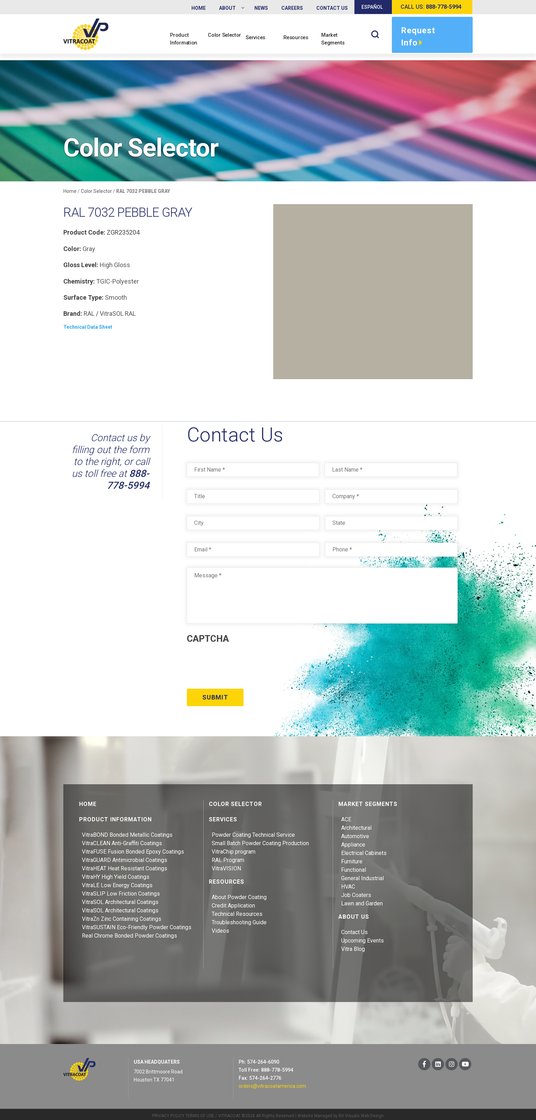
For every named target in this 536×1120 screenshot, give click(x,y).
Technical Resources (237, 910)
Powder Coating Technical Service (253, 831)
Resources (299, 42)
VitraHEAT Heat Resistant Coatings (124, 865)
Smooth (116, 297)
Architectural (356, 824)
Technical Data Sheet (87, 327)
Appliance (353, 841)
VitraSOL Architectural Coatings (120, 898)
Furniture (351, 858)
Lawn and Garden (362, 900)
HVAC (348, 883)
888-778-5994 (128, 480)
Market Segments (337, 39)
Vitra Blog (353, 945)
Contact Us (354, 928)
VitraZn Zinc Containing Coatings (121, 915)
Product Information (187, 39)
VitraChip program (233, 848)
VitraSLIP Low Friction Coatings (121, 890)
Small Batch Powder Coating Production (260, 839)
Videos (220, 927)
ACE (346, 816)
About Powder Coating (239, 893)
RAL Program (228, 856)
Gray (89, 249)
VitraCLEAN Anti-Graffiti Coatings (122, 839)
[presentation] (240, 663)
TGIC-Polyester (117, 281)
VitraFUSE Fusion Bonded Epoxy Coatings (133, 848)
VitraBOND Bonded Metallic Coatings (127, 831)
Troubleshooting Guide (239, 919)
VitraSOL (112, 314)
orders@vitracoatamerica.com (272, 1082)
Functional (353, 866)
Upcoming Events (362, 937)
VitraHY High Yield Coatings (115, 873)
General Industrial (362, 874)
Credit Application (233, 902)
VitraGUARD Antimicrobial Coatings (124, 856)
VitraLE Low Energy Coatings (117, 881)
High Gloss (115, 265)
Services (259, 42)
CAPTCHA (208, 639)
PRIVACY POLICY (168, 1112)
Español (372, 7)
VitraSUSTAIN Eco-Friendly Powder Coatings (136, 923)
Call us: (431, 7)
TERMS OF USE (199, 1112)
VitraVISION (226, 865)
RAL (89, 314)
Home (70, 191)
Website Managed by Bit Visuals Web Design (340, 1112)
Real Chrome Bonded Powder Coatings (129, 932)
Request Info (418, 37)
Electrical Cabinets (364, 849)
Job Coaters (356, 891)
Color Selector (221, 39)
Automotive (355, 832)
